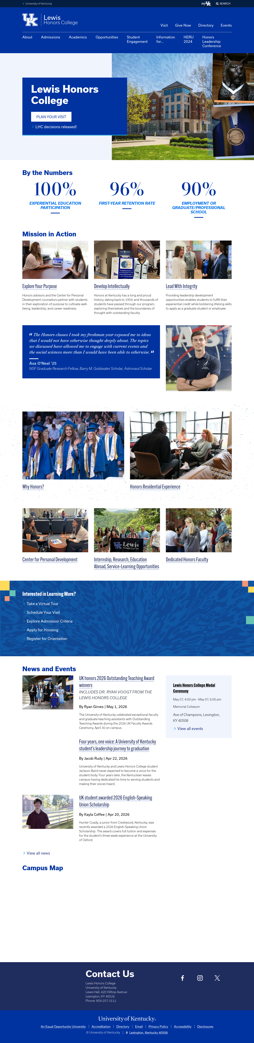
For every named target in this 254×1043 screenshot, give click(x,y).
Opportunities (107, 37)
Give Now (183, 25)
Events (226, 25)
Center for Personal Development (49, 560)
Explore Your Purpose (39, 287)
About (27, 37)
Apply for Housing (42, 630)
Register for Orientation (47, 638)
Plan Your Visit (51, 117)
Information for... (165, 39)
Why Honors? (33, 487)
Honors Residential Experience (155, 487)
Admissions (50, 37)
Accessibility (182, 1026)
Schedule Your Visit (43, 612)
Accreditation (101, 1026)
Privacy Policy (158, 1026)
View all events (190, 728)
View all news (38, 853)
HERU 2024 (189, 39)
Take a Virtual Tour (42, 603)
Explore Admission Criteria (50, 621)
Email (139, 1026)
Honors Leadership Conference (211, 41)
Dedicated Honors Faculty (187, 560)
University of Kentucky (38, 3)
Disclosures (205, 1026)
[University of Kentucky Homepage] (127, 1019)
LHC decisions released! (56, 127)
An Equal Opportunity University (63, 1026)
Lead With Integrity (181, 287)
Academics (78, 37)
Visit (164, 25)
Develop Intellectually (112, 287)
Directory (205, 25)
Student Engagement (137, 39)
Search (225, 3)
